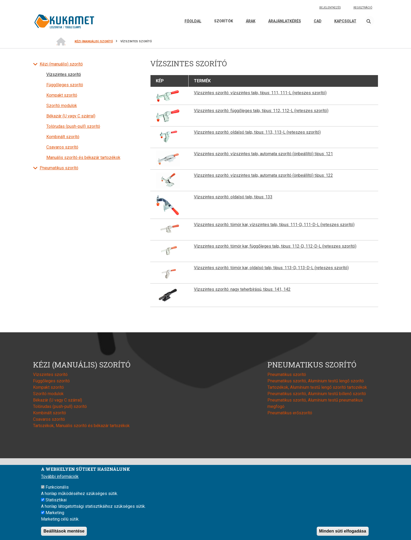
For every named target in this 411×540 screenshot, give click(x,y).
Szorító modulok (61, 105)
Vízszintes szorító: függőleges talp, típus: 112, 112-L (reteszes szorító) (261, 110)
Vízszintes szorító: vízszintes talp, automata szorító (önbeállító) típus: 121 (263, 153)
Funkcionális (57, 487)
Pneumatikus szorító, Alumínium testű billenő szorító (316, 393)
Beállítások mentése (63, 531)
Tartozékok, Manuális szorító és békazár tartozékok (81, 425)
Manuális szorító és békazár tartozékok (83, 157)
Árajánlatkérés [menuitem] (284, 21)
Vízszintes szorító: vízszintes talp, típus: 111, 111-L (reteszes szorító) (260, 92)
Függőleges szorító (64, 84)
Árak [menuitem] (250, 21)
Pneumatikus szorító (59, 167)
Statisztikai (56, 499)
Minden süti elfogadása (342, 531)
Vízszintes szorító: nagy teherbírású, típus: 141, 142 (242, 289)
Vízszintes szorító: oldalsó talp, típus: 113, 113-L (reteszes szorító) (257, 132)
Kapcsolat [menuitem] (345, 21)
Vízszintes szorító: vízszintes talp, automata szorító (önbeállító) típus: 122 (263, 175)
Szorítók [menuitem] (223, 21)
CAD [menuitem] (318, 21)
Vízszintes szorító (63, 74)
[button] (168, 95)
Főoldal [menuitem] (193, 21)
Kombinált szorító (62, 136)
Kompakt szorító (61, 95)
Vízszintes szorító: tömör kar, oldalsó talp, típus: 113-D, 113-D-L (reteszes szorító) (271, 267)
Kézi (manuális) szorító (61, 64)
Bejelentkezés (330, 7)
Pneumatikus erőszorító (289, 412)
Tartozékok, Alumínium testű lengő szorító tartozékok (317, 387)
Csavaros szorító (62, 147)
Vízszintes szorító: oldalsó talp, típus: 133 (233, 196)
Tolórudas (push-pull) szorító (73, 126)
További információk (60, 476)
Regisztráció (362, 7)
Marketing (55, 512)
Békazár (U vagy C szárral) (70, 115)
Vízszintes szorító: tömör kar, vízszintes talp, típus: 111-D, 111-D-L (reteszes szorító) (274, 224)
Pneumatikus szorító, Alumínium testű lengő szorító (315, 380)
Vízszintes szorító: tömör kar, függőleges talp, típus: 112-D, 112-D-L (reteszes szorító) (275, 246)
